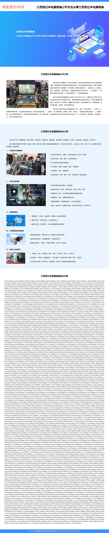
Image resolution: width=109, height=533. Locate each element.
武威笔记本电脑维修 (99, 329)
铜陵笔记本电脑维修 (34, 288)
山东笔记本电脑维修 (22, 300)
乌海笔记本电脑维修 (42, 363)
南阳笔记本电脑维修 (12, 283)
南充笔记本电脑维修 (19, 392)
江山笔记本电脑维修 (35, 358)
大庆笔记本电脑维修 (58, 329)
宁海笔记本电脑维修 (24, 348)
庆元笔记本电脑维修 (29, 317)
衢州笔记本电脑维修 (37, 315)
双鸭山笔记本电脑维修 (48, 454)
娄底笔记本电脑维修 (60, 298)
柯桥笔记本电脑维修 (50, 369)
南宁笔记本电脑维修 (86, 388)
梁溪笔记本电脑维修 (25, 384)
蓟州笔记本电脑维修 (36, 296)
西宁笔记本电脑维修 (61, 386)
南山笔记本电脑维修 (91, 344)
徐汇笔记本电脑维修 (23, 356)
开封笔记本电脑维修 (15, 377)
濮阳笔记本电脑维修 (22, 306)
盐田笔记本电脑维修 (53, 356)
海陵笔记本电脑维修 (54, 348)
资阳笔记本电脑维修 (52, 286)
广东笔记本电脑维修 (73, 292)
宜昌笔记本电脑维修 (21, 354)
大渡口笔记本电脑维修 (11, 325)
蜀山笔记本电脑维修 (89, 367)
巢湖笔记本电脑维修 (24, 302)
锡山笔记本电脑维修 (45, 444)
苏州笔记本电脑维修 (49, 379)
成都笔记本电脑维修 (15, 388)
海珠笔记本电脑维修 (59, 367)
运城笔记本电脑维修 (9, 298)
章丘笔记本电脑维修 (9, 317)
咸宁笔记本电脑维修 (32, 292)
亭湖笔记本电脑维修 (94, 383)
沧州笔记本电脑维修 (50, 488)
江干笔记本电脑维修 (34, 348)
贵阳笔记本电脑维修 (25, 388)
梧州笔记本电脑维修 (14, 333)
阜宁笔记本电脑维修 (85, 327)
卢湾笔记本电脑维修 (58, 315)
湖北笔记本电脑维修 (11, 394)
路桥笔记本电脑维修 (9, 369)
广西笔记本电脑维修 (14, 288)
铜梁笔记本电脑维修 (41, 521)
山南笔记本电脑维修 (92, 338)
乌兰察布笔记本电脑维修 (80, 304)
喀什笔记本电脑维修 (83, 319)
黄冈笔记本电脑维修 (50, 298)
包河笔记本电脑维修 (19, 381)
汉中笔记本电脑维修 (47, 473)
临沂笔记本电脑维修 (90, 392)
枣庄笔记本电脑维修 (61, 354)
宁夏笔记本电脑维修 (39, 400)
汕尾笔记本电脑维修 (66, 283)
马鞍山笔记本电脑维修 (94, 306)
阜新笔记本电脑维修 (37, 304)
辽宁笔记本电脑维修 (34, 523)
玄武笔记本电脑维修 (34, 373)
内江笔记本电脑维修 (30, 298)
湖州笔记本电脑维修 (29, 344)
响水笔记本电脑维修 (68, 310)
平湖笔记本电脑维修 (39, 336)
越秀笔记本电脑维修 (89, 379)
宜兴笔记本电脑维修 (11, 319)
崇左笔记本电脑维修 (56, 377)
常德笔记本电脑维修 (88, 321)
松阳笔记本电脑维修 (88, 335)
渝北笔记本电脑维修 (68, 315)
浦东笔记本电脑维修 (28, 379)
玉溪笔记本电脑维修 (95, 363)
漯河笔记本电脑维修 (22, 292)
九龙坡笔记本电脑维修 (27, 335)
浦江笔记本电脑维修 (73, 346)
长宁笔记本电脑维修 (50, 344)
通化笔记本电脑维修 (87, 350)
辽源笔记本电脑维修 (80, 361)
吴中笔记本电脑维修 (56, 384)
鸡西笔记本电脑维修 (70, 361)
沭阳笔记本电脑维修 (17, 359)
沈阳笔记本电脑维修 (18, 386)
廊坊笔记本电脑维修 (19, 298)
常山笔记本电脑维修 (9, 336)
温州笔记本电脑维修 (97, 365)
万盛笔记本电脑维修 (36, 517)
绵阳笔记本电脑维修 (74, 363)
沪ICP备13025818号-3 (73, 531)
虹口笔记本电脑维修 (63, 300)
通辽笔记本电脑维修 (75, 340)
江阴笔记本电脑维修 (95, 333)
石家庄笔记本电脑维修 (47, 406)
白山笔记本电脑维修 (14, 340)
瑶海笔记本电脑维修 (94, 356)
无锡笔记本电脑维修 (39, 344)
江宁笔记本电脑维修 (95, 302)
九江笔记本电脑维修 (71, 354)
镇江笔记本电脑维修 (43, 427)
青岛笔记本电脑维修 (76, 377)
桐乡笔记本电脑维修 (60, 317)
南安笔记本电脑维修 (44, 288)
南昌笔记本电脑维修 (17, 390)
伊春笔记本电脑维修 (52, 319)
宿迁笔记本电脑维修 (70, 392)
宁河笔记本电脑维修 (86, 283)
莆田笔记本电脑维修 (50, 323)
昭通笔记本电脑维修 (99, 352)
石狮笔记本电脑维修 (32, 300)
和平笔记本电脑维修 (76, 384)
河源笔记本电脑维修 (40, 281)
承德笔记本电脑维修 (47, 481)
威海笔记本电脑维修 (91, 298)
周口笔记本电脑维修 (82, 394)
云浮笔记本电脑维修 (87, 398)
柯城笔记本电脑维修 (60, 381)
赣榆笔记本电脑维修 (42, 371)
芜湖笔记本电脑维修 (47, 500)
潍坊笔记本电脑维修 (19, 323)
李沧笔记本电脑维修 (58, 335)
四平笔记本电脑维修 (78, 373)
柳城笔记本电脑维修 (51, 281)
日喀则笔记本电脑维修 (55, 373)
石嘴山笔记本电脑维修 (43, 375)
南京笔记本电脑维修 (78, 390)
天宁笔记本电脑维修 (16, 350)
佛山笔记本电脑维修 (78, 342)
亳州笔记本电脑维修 (77, 365)
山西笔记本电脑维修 (97, 398)
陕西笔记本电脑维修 (70, 400)
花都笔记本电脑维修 (88, 315)
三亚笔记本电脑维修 (45, 377)
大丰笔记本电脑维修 (68, 359)
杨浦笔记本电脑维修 (44, 294)
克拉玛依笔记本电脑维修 (52, 419)
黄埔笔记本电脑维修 (32, 325)
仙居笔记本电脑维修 (52, 346)
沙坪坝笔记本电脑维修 (81, 344)
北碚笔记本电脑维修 (73, 300)
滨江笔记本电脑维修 (34, 327)
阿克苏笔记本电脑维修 (89, 329)
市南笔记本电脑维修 (99, 379)
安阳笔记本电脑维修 (37, 342)
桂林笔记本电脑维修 (68, 342)
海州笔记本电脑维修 (73, 383)
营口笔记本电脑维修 (40, 311)
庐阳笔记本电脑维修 (32, 346)
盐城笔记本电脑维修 (52, 300)
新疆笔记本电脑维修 (90, 400)
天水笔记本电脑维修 (44, 340)
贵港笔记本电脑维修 (52, 306)
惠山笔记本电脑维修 (98, 359)
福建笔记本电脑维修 (60, 323)
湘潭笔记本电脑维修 (26, 365)
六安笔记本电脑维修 (44, 479)
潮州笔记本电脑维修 (16, 398)
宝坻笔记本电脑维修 (98, 285)
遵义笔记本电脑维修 (94, 375)
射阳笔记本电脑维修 (31, 338)
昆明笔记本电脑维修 (35, 388)
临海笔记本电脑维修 (27, 310)
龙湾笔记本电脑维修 (81, 369)
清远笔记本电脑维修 (61, 394)
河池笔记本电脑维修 (93, 286)
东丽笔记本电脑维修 (37, 329)
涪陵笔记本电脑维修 (76, 288)
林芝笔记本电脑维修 (67, 350)
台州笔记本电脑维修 (42, 300)
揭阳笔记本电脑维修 (57, 398)
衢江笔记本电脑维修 (30, 369)
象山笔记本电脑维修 (60, 336)
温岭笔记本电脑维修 (44, 302)
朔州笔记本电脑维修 (52, 363)
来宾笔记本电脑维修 (41, 354)
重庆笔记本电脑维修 (84, 375)
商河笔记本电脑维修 (68, 285)
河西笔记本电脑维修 (44, 373)
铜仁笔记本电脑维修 (62, 331)
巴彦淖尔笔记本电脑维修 (82, 311)
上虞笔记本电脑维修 (56, 358)
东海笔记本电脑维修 (11, 338)
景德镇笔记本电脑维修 (87, 377)
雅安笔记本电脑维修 (92, 394)
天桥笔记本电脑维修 (22, 346)
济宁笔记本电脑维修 (86, 313)
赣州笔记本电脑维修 (29, 323)
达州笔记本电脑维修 (31, 394)
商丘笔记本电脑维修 (9, 281)
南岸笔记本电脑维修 (43, 356)
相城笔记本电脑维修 (24, 373)
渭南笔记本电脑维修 (54, 340)
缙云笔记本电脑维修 (46, 436)
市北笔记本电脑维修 (69, 367)
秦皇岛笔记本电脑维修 (63, 363)
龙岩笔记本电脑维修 (92, 354)
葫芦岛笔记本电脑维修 (43, 283)
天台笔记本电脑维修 (98, 335)
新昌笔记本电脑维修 (83, 346)
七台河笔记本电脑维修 (27, 304)
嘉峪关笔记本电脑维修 (11, 375)
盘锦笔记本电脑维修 (58, 290)
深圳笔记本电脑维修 (66, 377)
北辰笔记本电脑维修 (45, 490)
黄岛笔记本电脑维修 (74, 356)
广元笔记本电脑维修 (14, 313)
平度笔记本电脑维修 (47, 492)
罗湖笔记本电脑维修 (49, 367)
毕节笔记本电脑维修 (17, 342)
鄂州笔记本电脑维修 (93, 331)
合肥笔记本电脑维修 (9, 392)
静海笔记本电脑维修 (37, 290)
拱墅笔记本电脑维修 (44, 434)
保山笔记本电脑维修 (27, 342)
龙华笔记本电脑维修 (78, 315)
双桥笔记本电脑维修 (41, 394)
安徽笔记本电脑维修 (17, 315)
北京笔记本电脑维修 (88, 390)
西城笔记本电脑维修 (38, 379)
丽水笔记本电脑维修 (24, 294)
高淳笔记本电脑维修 (27, 290)
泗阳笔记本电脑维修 (44, 348)
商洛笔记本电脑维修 (88, 296)
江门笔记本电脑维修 (63, 306)
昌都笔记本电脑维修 (60, 361)
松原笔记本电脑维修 (68, 329)
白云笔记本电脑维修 (47, 335)
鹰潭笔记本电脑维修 (44, 333)
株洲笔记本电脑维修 (35, 377)
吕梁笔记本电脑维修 (26, 321)
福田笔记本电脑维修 (79, 379)
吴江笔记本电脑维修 (36, 350)
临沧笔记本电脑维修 (24, 313)
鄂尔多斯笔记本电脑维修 (21, 331)
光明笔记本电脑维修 (83, 300)
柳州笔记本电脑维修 (36, 365)
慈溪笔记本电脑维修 (91, 369)
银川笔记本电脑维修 (71, 386)
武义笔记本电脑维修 (45, 358)
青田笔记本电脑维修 (99, 367)
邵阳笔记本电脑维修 (58, 342)
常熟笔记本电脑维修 (61, 338)
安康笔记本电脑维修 (69, 304)
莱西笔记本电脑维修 (85, 294)
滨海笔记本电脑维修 (51, 475)
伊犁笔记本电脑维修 (51, 311)
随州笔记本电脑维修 (73, 286)
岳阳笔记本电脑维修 (47, 461)
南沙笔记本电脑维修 (93, 300)
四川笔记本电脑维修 (26, 398)
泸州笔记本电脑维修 (52, 331)
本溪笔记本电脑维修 (24, 340)
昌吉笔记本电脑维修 (34, 340)
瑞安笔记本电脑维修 (50, 336)
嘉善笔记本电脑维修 (76, 358)
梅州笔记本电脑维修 (47, 506)
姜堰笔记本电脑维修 (44, 327)
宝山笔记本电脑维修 (66, 288)
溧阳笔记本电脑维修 (45, 465)
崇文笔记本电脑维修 (60, 344)
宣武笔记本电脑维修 (28, 367)
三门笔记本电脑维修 (83, 325)
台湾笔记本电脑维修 (46, 296)
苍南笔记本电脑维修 (45, 498)
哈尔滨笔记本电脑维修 (97, 384)
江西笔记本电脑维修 (46, 486)
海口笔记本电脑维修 (76, 388)
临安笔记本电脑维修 (16, 296)
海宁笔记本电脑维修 (14, 327)
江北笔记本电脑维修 (38, 367)
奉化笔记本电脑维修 (96, 358)
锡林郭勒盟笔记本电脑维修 (80, 290)
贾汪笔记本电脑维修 (90, 317)
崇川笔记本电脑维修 (15, 384)
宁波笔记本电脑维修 (18, 379)
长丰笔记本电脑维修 (19, 317)
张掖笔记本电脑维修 (93, 319)
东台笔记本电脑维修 (85, 302)
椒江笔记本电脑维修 (15, 358)
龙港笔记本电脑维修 (70, 317)
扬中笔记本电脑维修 (14, 373)
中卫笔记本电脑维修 (65, 340)
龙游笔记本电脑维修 (63, 346)
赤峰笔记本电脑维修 (49, 352)
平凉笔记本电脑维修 (61, 311)
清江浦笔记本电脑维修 (83, 383)
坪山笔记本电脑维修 (66, 308)
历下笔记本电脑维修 (79, 367)
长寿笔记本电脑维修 (58, 285)
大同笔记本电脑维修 (64, 375)
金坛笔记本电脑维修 (35, 384)
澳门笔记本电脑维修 (16, 304)
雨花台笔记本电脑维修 (27, 329)
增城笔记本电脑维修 (86, 288)
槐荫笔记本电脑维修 (84, 356)
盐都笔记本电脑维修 (63, 371)
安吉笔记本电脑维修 (66, 358)
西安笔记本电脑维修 (51, 386)
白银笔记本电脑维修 (18, 352)
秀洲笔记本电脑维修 (70, 369)
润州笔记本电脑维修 (16, 329)
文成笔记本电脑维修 (44, 504)
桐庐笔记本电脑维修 (88, 285)
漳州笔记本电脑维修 (19, 344)
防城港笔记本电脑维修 (30, 281)
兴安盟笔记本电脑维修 (99, 296)
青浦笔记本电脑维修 (81, 281)
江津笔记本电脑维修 (91, 281)
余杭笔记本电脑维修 (58, 310)
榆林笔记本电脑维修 (71, 311)
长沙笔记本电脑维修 (66, 388)
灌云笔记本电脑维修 (75, 348)
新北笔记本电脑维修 (9, 361)
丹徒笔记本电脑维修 (26, 350)
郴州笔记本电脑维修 (42, 292)
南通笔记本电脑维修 (47, 315)
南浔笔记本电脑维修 (29, 336)
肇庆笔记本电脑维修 (76, 313)
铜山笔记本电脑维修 (54, 327)
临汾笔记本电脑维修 (91, 304)
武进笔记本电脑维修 (47, 421)
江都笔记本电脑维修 (78, 359)
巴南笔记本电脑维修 (56, 308)
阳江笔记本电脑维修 (34, 515)
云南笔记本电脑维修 (44, 396)
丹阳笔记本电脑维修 (45, 384)
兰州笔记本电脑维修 (40, 386)
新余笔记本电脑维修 (98, 342)
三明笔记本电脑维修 (43, 415)
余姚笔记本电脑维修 (22, 383)
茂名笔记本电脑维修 (81, 298)
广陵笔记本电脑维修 (73, 371)
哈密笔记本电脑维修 (43, 442)
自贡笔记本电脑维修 (79, 352)
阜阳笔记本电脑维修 (82, 354)
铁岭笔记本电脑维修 (19, 286)
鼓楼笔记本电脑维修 (66, 384)
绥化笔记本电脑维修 (9, 286)
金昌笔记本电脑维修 (12, 363)
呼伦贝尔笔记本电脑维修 (15, 321)
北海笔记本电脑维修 (76, 283)
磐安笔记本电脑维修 (19, 336)
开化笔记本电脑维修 (93, 325)
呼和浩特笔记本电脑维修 (82, 386)
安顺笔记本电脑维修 (89, 352)
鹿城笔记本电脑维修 (12, 383)
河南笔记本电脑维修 (72, 394)
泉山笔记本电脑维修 (50, 456)
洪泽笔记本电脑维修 (58, 359)
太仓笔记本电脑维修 (78, 310)
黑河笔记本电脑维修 (47, 290)
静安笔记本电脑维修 (90, 323)
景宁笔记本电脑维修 (17, 310)
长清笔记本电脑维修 (52, 325)
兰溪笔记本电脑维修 (47, 467)
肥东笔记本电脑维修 (78, 335)
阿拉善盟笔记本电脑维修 (40, 286)
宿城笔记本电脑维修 (42, 383)
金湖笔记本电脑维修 (75, 327)
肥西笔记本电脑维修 (63, 325)
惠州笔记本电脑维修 (63, 292)
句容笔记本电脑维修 (19, 361)
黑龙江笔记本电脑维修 (21, 402)
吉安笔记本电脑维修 (96, 313)
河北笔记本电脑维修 (67, 398)
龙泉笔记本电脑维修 (34, 302)
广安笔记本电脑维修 (54, 396)
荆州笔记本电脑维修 (32, 306)
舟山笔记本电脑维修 (25, 308)
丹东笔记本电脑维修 (78, 329)
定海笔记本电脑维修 (50, 381)
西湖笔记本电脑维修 (70, 336)
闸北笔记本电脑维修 (45, 308)
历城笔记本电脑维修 (68, 335)
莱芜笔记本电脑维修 (14, 302)
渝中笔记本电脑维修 (69, 379)
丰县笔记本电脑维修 (63, 383)
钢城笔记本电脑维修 (95, 294)
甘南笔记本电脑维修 (29, 392)
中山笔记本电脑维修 (75, 396)
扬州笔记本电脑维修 (35, 308)
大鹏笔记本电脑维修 (65, 294)
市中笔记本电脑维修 (9, 381)
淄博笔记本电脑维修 (57, 365)
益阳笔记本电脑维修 (42, 306)
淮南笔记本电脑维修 (54, 333)
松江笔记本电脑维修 (60, 392)
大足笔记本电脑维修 (46, 398)
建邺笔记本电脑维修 (39, 361)
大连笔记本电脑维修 (88, 373)
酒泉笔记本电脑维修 (59, 304)
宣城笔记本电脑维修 (27, 285)
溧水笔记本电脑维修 (26, 296)
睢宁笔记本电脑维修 (37, 359)
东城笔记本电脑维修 (68, 390)
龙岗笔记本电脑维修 (22, 325)
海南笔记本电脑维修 (44, 509)
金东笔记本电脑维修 (40, 369)
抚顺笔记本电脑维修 (97, 350)
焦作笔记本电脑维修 (34, 313)
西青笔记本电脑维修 (42, 319)
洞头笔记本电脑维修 (14, 348)
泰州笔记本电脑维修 (71, 281)
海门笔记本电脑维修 (88, 359)
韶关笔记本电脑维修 (24, 333)
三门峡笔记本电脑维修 (62, 286)
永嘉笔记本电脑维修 (47, 310)
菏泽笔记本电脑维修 (51, 394)
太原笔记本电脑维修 (93, 386)
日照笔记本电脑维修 (83, 292)
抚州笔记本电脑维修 (50, 494)
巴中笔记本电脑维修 (95, 396)
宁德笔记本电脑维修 (65, 333)
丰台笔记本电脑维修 (16, 335)
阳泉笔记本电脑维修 (59, 352)
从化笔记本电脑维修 (75, 294)
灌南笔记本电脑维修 (65, 327)
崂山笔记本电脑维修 (12, 346)
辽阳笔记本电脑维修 (68, 296)
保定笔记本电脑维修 (42, 331)
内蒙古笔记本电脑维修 (18, 400)
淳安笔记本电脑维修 (50, 511)
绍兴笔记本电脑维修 (75, 333)
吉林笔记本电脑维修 (11, 402)
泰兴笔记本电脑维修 (22, 371)
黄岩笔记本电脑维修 (40, 381)
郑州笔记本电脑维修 (45, 388)
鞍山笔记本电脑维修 (90, 361)
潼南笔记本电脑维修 (29, 400)
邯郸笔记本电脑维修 (69, 352)
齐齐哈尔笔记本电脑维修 (67, 373)
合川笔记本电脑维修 (50, 392)
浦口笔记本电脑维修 (32, 319)
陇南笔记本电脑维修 (29, 286)
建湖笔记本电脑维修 (95, 348)
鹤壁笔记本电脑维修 (83, 331)
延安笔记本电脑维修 (9, 331)
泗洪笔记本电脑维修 (80, 336)
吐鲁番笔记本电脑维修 (50, 431)
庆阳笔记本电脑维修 (78, 296)
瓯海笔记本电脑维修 (86, 358)
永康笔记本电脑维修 (54, 302)
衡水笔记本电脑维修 (50, 502)
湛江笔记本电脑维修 (9, 323)
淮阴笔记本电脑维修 (52, 371)
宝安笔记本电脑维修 (37, 335)
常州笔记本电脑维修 (13, 356)
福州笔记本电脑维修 (27, 315)
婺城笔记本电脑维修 (70, 381)
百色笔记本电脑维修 (70, 298)
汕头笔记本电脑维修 (51, 354)
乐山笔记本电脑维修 (12, 292)
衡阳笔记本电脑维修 (31, 354)
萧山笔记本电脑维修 (80, 317)
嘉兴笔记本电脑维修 (49, 438)
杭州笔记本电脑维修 (47, 390)
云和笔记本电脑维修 (73, 325)
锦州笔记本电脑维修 (73, 319)
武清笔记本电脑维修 (39, 392)
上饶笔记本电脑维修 (93, 292)
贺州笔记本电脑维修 (98, 321)
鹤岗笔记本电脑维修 (77, 350)
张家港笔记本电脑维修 (21, 319)
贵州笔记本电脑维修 (85, 396)
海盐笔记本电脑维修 (47, 446)
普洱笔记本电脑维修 (58, 321)
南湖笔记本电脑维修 (50, 411)
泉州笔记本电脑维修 (37, 390)
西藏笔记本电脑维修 (32, 402)
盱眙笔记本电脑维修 (21, 338)
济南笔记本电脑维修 (44, 404)
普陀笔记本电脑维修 (45, 459)
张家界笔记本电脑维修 (55, 313)
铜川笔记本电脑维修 (22, 375)
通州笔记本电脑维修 (83, 371)
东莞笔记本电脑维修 (23, 396)
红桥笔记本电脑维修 (82, 338)
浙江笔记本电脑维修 (85, 333)
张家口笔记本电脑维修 (37, 321)
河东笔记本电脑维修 (57, 350)
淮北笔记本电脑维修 (97, 377)
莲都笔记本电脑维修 (30, 381)
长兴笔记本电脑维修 (60, 369)
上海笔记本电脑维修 (59, 379)
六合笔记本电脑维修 (88, 310)
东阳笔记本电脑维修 (37, 310)
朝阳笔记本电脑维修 (51, 469)
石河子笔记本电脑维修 (48, 304)
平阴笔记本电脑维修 (96, 288)
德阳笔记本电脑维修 (47, 321)
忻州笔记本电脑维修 (32, 331)
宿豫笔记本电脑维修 (12, 371)
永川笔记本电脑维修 (54, 294)
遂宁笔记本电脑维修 (12, 306)
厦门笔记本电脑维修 (15, 308)
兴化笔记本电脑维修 (27, 359)
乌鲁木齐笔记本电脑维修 (29, 386)
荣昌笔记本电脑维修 (39, 519)
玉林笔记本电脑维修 (66, 313)
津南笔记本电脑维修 (98, 310)
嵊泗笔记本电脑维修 (25, 358)
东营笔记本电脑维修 (88, 342)
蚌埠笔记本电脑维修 (9, 344)
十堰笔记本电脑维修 (16, 365)
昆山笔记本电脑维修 (80, 323)
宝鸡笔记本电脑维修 (22, 363)
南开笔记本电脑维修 (50, 361)
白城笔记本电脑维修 (63, 319)
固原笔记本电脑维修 (38, 352)
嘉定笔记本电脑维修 (47, 285)
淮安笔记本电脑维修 (34, 294)
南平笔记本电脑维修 (87, 365)
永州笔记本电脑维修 (83, 286)
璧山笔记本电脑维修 (77, 398)
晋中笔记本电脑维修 (93, 311)
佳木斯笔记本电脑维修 (20, 311)
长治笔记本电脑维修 (85, 340)
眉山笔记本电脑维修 (36, 398)
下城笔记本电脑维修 (50, 423)
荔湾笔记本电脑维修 (64, 356)
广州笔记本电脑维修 (96, 388)
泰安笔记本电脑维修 (73, 306)
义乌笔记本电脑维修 (50, 317)
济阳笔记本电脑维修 (96, 308)
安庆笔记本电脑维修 (12, 300)
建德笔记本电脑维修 (17, 290)
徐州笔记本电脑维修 (37, 285)
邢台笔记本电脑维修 (95, 340)
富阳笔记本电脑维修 (75, 302)
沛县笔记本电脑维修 (32, 371)
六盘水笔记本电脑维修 (85, 363)
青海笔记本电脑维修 (60, 400)
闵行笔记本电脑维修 (18, 367)
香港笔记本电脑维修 (9, 311)
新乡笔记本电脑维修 (68, 321)
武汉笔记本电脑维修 (56, 388)
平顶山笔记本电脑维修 (10, 354)
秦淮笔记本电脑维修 (46, 350)
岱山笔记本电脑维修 (19, 369)
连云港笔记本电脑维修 (55, 288)
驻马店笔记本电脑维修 (34, 396)
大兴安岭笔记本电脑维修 (55, 283)
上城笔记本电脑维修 (32, 383)
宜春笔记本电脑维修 (83, 306)
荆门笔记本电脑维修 (78, 321)
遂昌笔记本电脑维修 (42, 346)
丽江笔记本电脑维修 (73, 331)
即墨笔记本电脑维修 (98, 315)
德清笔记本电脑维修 (91, 381)
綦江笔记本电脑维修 (50, 400)
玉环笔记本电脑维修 (39, 317)
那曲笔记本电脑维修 (47, 329)
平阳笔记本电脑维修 (65, 302)
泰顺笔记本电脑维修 (78, 285)
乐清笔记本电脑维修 (24, 327)
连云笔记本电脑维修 (47, 359)
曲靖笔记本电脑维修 (46, 417)
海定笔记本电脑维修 (33, 356)
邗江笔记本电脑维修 (46, 409)
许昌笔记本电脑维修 (40, 298)
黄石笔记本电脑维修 (25, 377)
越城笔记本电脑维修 (81, 381)
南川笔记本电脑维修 (65, 396)
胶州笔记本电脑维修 (86, 308)
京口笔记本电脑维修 (51, 338)
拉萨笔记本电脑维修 (86, 384)
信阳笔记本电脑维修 (21, 394)
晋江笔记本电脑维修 (14, 294)
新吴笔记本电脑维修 (95, 327)
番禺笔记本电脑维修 (76, 308)
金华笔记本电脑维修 (70, 323)
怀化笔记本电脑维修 (96, 283)
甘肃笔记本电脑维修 (80, 400)
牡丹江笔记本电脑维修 (57, 296)
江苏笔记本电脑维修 (70, 344)
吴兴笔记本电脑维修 (93, 346)
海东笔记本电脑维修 (32, 375)
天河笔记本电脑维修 (50, 448)
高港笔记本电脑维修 (90, 336)
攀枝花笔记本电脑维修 (45, 452)
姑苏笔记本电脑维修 (29, 361)
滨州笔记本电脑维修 (24, 288)
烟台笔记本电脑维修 (34, 333)
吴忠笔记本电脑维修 (32, 363)
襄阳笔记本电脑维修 (47, 342)
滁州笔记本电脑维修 (39, 323)
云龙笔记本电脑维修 (65, 348)
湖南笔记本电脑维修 (19, 281)
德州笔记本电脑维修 (17, 285)
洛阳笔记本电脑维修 (45, 429)
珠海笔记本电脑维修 (46, 365)
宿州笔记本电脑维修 (27, 390)
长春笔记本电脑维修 (43, 408)
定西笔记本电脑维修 (68, 290)
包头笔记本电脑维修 (53, 375)
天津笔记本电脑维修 (98, 390)
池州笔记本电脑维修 (61, 281)
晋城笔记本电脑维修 (91, 290)
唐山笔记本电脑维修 (74, 375)
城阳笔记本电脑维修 (42, 325)
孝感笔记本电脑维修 (44, 313)
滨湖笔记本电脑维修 (93, 371)
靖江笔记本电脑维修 (52, 383)
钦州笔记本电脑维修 (52, 292)
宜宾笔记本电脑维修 (22, 283)
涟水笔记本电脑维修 (85, 348)
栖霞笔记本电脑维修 (72, 338)
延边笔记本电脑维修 (30, 311)
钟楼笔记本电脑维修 (41, 338)
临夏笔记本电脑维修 (32, 283)
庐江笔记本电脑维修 (44, 484)
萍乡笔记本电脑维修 (67, 365)
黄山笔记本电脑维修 (80, 392)
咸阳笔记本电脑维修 (28, 352)
